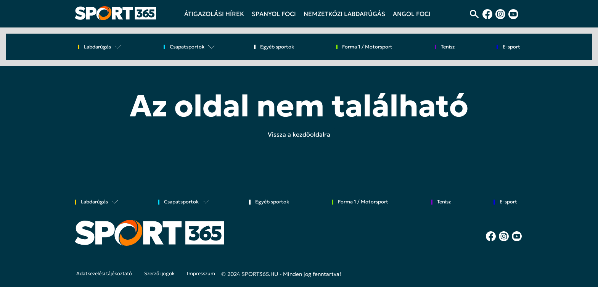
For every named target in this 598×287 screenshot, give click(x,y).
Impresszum (201, 274)
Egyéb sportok (277, 47)
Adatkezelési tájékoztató (104, 274)
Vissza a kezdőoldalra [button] (299, 134)
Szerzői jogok (159, 274)
